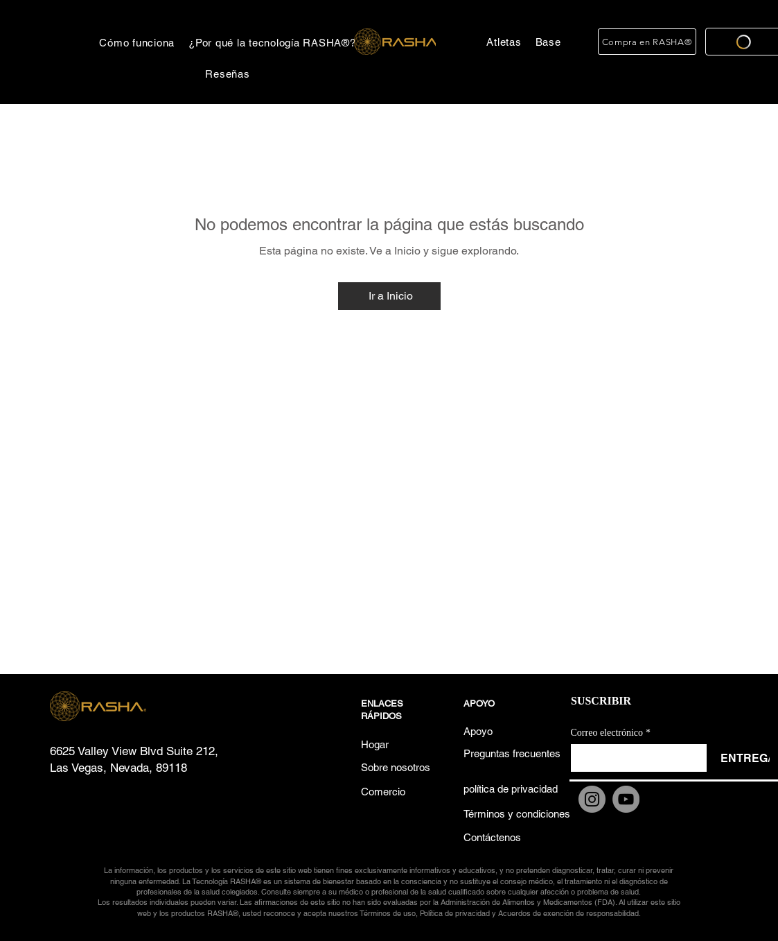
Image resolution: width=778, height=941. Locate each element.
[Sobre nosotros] (397, 767)
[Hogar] (397, 744)
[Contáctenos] (500, 837)
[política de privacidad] (510, 789)
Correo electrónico (611, 733)
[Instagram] (591, 799)
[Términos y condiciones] (516, 814)
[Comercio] (397, 791)
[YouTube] (625, 799)
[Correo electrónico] (634, 758)
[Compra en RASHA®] (647, 41)
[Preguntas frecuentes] (511, 753)
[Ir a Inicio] (389, 296)
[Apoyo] (500, 731)
